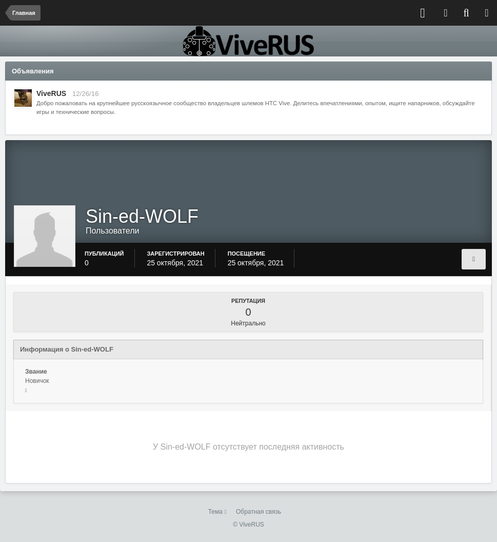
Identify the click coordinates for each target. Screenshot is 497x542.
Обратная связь (258, 511)
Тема (217, 511)
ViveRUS (51, 93)
